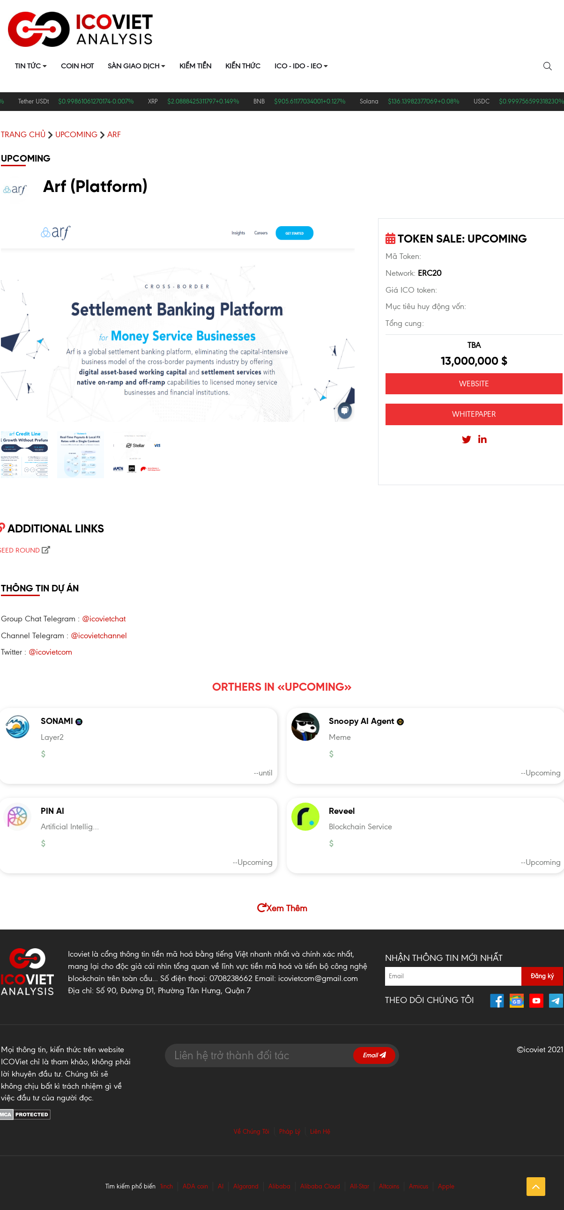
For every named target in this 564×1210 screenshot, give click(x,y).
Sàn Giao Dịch (133, 66)
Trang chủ (23, 134)
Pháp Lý (289, 1131)
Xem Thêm (282, 908)
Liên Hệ (320, 1131)
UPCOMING (76, 134)
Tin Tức (28, 66)
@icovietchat (104, 618)
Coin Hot (77, 66)
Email (374, 1055)
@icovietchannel (99, 635)
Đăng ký (542, 976)
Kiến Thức (242, 66)
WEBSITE (474, 383)
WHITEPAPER (474, 414)
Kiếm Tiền (195, 66)
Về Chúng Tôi (251, 1131)
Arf (114, 134)
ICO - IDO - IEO (298, 66)
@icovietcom (50, 652)
